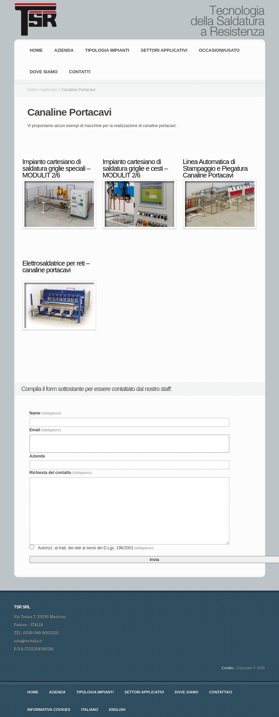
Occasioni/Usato (219, 50)
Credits (227, 668)
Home (36, 50)
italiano (89, 710)
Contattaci (220, 692)
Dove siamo (44, 71)
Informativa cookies (49, 710)
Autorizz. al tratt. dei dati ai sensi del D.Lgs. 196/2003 (96, 548)
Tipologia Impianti (107, 50)
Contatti (80, 71)
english (117, 710)
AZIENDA (64, 50)
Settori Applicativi (164, 50)
